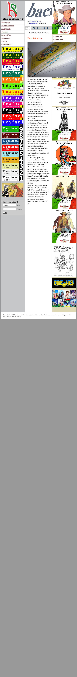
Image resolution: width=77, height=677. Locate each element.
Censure (4, 32)
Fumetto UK (57, 36)
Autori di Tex (6, 35)
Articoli (4, 41)
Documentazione (7, 26)
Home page (5, 22)
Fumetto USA (58, 39)
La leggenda (5, 29)
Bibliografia (5, 38)
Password (12, 209)
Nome (11, 205)
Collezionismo (6, 44)
